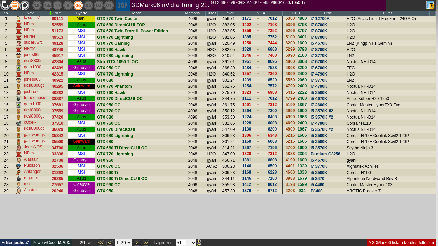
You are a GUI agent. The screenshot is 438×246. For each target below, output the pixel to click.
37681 (57, 104)
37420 (57, 117)
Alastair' (31, 159)
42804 (57, 61)
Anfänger (32, 171)
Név (30, 13)
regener (31, 177)
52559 (57, 25)
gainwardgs (34, 134)
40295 (57, 86)
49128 (57, 43)
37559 (57, 111)
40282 (57, 92)
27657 (57, 184)
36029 (57, 129)
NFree (29, 24)
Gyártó (81, 13)
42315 (57, 74)
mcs (27, 183)
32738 (57, 160)
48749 (57, 49)
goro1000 (32, 67)
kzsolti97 (32, 17)
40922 (57, 80)
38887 (57, 98)
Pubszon (32, 165)
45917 (57, 55)
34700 (57, 148)
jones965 (32, 54)
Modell (137, 13)
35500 (57, 141)
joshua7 (31, 91)
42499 (57, 68)
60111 (57, 18)
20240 (57, 191)
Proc (328, 13)
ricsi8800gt (34, 60)
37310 (57, 123)
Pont (58, 13)
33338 (57, 154)
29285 (57, 178)
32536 (57, 166)
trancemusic (35, 97)
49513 (57, 37)
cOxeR (30, 122)
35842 (57, 135)
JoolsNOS (33, 147)
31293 (57, 172)
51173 (57, 31)
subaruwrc (33, 42)
